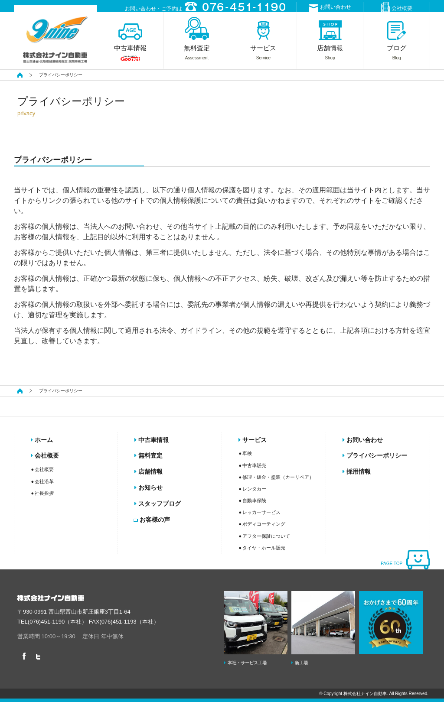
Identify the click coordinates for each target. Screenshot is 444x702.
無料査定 (148, 455)
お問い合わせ (330, 8)
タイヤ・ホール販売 (263, 547)
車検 (247, 453)
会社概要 (396, 7)
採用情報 (357, 471)
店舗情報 (148, 471)
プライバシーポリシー (375, 455)
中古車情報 (151, 439)
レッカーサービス (261, 512)
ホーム (42, 439)
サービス (252, 439)
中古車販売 (254, 465)
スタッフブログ (157, 503)
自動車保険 (254, 500)
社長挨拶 (44, 493)
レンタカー (254, 488)
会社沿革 (44, 481)
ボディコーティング (263, 523)
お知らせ (148, 487)
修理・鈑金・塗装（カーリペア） (278, 477)
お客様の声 (152, 519)
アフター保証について (266, 536)
